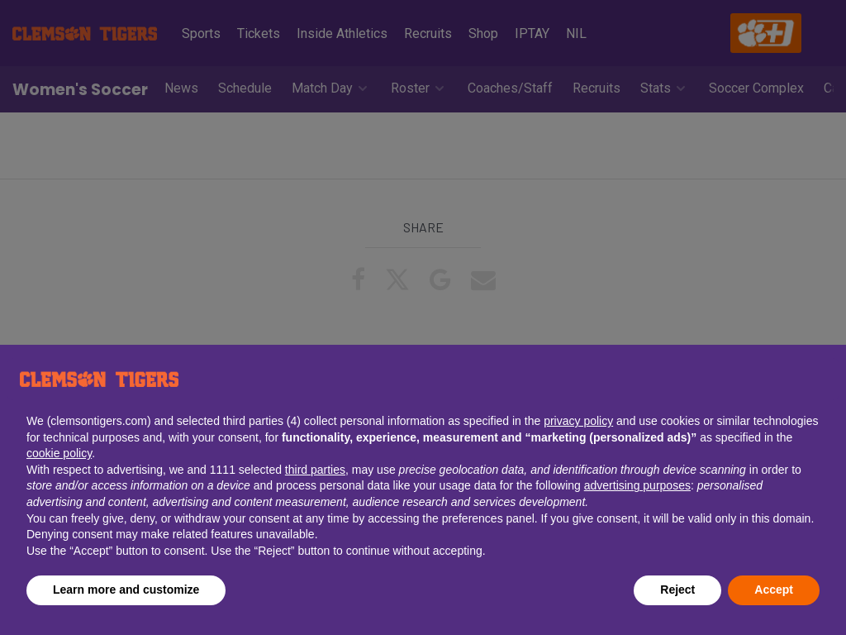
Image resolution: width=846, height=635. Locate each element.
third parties (315, 469)
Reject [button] (677, 589)
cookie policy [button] (59, 453)
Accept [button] (773, 589)
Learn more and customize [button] (126, 589)
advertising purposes (637, 485)
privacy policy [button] (578, 420)
